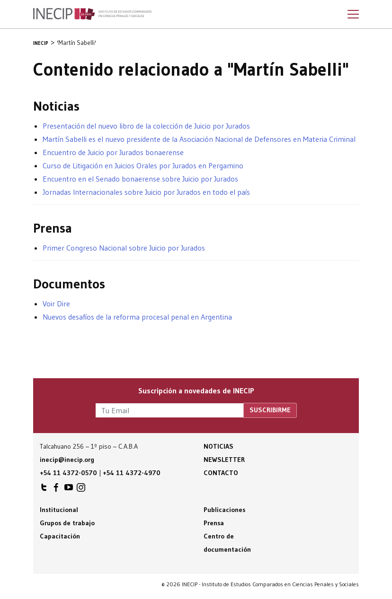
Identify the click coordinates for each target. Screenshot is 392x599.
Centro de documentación (227, 543)
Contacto (221, 473)
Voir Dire (56, 303)
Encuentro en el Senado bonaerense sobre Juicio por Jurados (140, 178)
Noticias (218, 446)
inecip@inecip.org (67, 459)
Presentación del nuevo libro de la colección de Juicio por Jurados (146, 125)
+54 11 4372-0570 (68, 473)
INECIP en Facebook (56, 489)
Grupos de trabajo (67, 523)
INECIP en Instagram (81, 489)
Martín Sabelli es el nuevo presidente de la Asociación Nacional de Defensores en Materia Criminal (199, 139)
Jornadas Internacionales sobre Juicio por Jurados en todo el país (146, 192)
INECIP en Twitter (44, 489)
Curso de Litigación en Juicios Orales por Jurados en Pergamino (143, 165)
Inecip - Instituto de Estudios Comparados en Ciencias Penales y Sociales (92, 14)
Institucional (59, 509)
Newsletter (224, 459)
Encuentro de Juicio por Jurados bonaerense (113, 152)
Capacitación (60, 536)
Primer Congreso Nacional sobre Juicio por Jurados (124, 247)
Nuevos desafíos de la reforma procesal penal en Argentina (137, 316)
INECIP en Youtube (68, 489)
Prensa (214, 523)
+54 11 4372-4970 (131, 473)
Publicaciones (224, 509)
